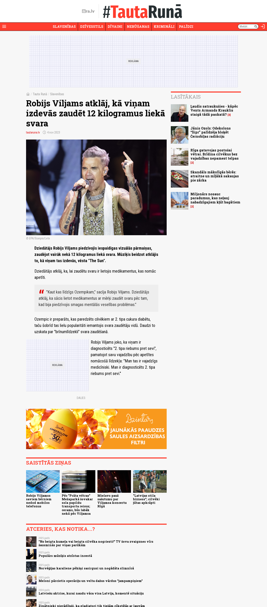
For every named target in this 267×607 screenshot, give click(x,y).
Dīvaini (115, 26)
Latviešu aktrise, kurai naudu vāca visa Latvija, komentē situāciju (91, 593)
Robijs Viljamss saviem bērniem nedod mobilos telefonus (39, 501)
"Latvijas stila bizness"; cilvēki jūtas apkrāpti (146, 499)
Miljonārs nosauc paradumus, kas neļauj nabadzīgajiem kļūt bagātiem (215, 198)
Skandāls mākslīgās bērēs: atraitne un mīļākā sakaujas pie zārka (214, 176)
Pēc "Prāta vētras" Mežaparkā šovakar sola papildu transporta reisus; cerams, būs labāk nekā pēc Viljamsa (77, 505)
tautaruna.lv (33, 132)
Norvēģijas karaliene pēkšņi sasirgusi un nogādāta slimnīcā (86, 568)
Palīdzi (186, 26)
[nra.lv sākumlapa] (88, 11)
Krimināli (164, 26)
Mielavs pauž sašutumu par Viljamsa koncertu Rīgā (112, 501)
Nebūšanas (138, 26)
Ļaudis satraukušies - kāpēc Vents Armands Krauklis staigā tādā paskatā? (214, 110)
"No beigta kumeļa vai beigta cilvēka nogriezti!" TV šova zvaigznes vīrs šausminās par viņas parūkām (96, 543)
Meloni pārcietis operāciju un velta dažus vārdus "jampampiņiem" (91, 581)
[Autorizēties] (263, 26)
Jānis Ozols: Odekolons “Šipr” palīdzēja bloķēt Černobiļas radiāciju (210, 132)
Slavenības (64, 26)
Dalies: (81, 398)
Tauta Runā (40, 94)
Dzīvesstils (91, 26)
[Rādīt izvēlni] (4, 26)
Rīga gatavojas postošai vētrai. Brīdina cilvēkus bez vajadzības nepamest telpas (214, 154)
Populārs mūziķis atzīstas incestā (65, 556)
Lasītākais (186, 96)
